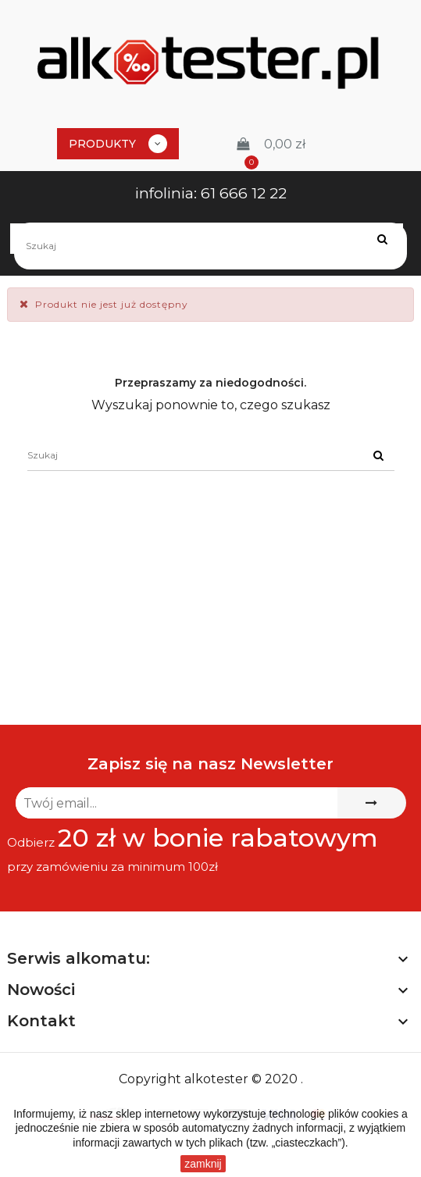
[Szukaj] (210, 246)
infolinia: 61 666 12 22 (211, 193)
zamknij (202, 1163)
